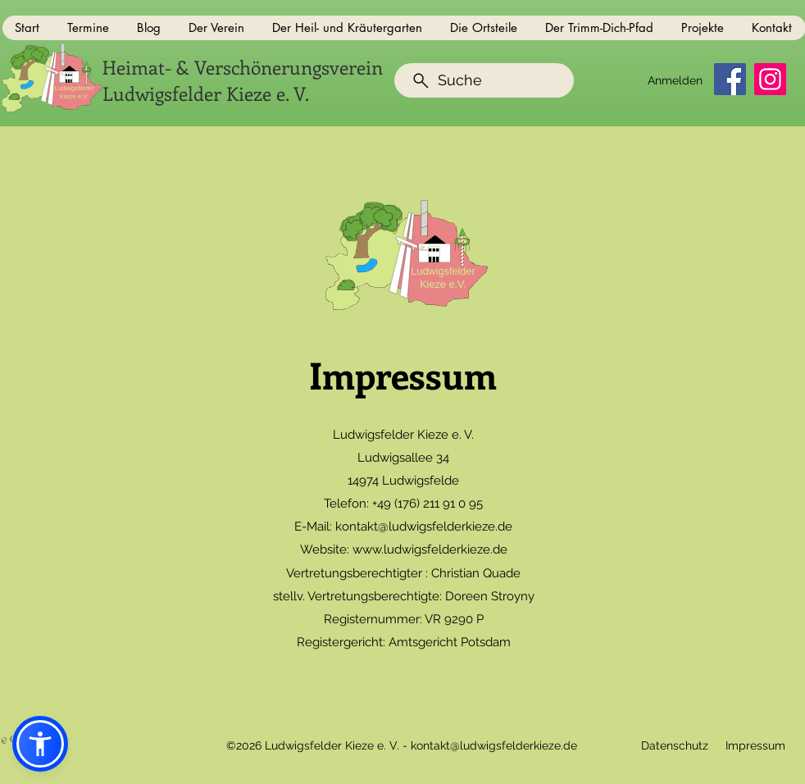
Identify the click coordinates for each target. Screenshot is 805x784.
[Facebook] (730, 79)
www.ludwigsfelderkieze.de (429, 549)
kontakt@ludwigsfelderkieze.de (423, 526)
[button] (89, 28)
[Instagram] (770, 79)
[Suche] (484, 80)
